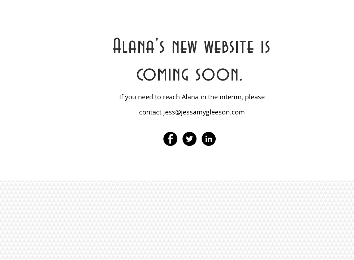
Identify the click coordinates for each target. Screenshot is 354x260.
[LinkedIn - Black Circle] (209, 139)
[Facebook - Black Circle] (170, 139)
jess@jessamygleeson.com (204, 112)
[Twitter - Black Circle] (189, 139)
